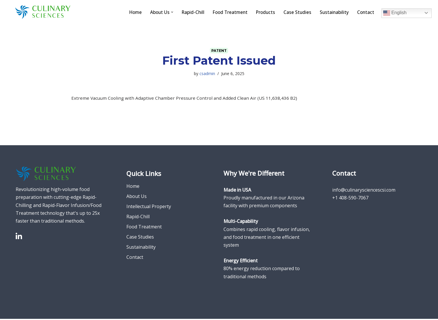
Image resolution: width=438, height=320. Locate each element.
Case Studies (296, 12)
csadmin (207, 74)
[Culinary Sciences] (43, 12)
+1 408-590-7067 (350, 199)
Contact (365, 12)
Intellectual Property (148, 208)
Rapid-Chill (188, 12)
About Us (136, 197)
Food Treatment (227, 12)
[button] (167, 12)
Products (264, 12)
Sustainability (333, 12)
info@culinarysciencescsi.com (363, 191)
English (395, 12)
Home (129, 12)
